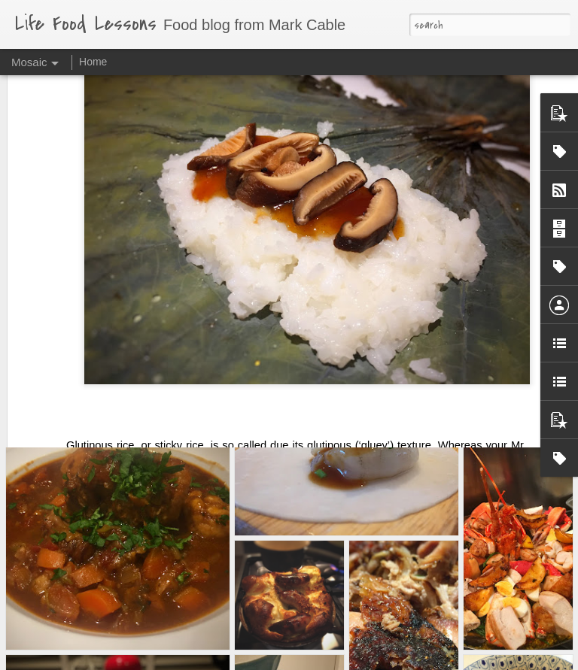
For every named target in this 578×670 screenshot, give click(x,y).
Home (93, 62)
